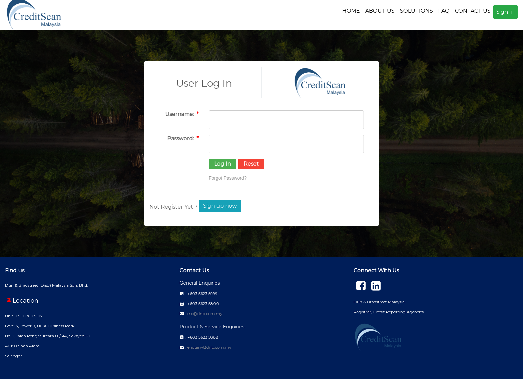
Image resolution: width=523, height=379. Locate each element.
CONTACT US (473, 11)
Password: (181, 138)
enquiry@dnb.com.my (209, 347)
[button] (222, 164)
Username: (180, 114)
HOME (351, 11)
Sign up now (220, 206)
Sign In (505, 12)
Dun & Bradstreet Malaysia (379, 301)
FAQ (444, 11)
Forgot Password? (228, 178)
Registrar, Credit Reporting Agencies (389, 311)
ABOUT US (380, 11)
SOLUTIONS (416, 11)
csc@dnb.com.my (204, 313)
